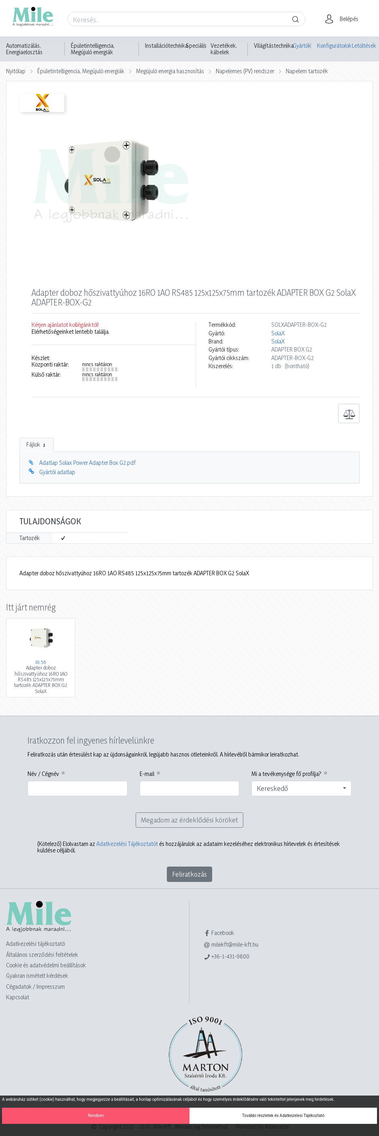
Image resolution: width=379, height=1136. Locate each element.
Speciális (196, 45)
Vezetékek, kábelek (224, 48)
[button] (344, 19)
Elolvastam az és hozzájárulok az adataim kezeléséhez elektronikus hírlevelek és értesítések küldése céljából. (188, 847)
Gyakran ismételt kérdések (37, 975)
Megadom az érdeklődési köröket (189, 820)
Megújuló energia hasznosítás (170, 71)
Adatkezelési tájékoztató (35, 943)
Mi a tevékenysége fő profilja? (286, 774)
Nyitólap (16, 71)
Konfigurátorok (331, 45)
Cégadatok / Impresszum (35, 986)
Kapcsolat (17, 997)
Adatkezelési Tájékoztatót (127, 843)
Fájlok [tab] (36, 444)
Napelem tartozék (307, 71)
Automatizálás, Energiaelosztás (24, 48)
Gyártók (302, 45)
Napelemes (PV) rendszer (245, 71)
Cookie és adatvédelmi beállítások (46, 965)
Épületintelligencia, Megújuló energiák (93, 48)
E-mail (147, 774)
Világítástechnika (274, 45)
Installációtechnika (166, 45)
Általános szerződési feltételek (42, 954)
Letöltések (362, 45)
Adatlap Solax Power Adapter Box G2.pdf (87, 462)
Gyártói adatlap (57, 471)
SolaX (278, 333)
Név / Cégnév (43, 774)
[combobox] (301, 788)
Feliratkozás (189, 874)
